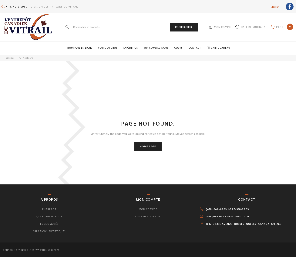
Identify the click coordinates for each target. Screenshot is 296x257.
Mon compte (223, 26)
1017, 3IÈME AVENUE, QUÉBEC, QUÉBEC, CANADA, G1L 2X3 (243, 223)
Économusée (49, 222)
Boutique (10, 57)
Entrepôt (49, 208)
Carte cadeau (219, 47)
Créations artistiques (49, 230)
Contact (194, 47)
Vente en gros (109, 47)
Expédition (131, 47)
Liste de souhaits (253, 26)
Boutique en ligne (81, 47)
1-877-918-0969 (238, 208)
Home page (148, 145)
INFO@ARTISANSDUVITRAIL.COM (227, 215)
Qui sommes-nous (156, 47)
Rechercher (183, 26)
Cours (178, 47)
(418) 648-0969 (216, 208)
